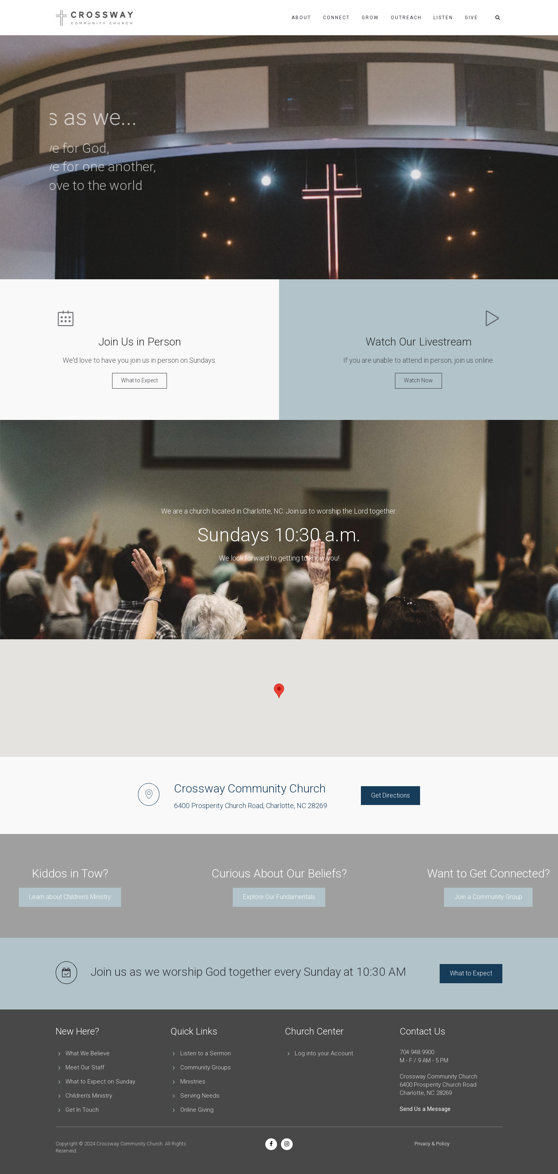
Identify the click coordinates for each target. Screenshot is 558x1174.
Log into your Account (324, 1053)
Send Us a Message (425, 1108)
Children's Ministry (88, 1095)
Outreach (406, 17)
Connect (336, 17)
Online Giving (197, 1109)
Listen (443, 17)
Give (471, 17)
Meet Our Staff (84, 1067)
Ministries (192, 1081)
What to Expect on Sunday (100, 1081)
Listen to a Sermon (205, 1053)
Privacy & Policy (432, 1144)
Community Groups (205, 1067)
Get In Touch (82, 1109)
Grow (370, 17)
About (301, 17)
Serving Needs (199, 1095)
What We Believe (87, 1053)
